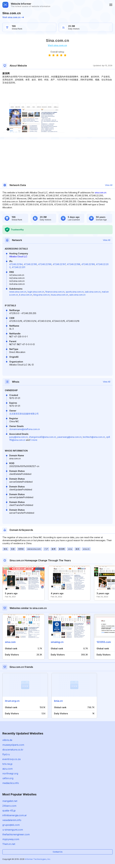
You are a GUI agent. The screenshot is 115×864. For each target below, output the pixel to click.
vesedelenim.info (11, 820)
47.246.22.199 (88, 264)
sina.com (10, 641)
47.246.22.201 (18, 267)
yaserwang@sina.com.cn (69, 437)
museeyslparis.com (13, 744)
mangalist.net (9, 800)
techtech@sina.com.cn (94, 437)
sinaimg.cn (57, 641)
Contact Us (57, 852)
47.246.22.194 (16, 264)
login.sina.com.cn (36, 291)
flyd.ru (6, 754)
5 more (33, 440)
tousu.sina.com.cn (59, 294)
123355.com (104, 641)
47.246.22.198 (73, 264)
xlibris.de (7, 740)
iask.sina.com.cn (93, 291)
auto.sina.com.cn (77, 294)
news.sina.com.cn (17, 291)
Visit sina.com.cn (13, 17)
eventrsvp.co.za (11, 759)
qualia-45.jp (9, 810)
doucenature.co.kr (12, 749)
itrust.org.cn (12, 700)
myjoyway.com (10, 839)
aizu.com (7, 768)
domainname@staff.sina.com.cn (24, 429)
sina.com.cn (100, 192)
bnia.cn (58, 700)
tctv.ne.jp (7, 763)
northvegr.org (10, 773)
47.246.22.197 (59, 264)
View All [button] (108, 185)
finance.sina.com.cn (55, 291)
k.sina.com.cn (25, 294)
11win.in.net (8, 843)
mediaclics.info (10, 783)
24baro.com (9, 805)
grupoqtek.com (11, 824)
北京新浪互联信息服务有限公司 (24, 413)
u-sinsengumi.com (12, 829)
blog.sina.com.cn (41, 294)
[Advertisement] (57, 93)
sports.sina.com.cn (75, 291)
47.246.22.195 (30, 264)
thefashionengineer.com (16, 834)
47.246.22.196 (45, 264)
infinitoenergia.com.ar (14, 815)
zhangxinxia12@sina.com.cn (42, 437)
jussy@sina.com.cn (18, 437)
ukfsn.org (7, 778)
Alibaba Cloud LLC (18, 256)
